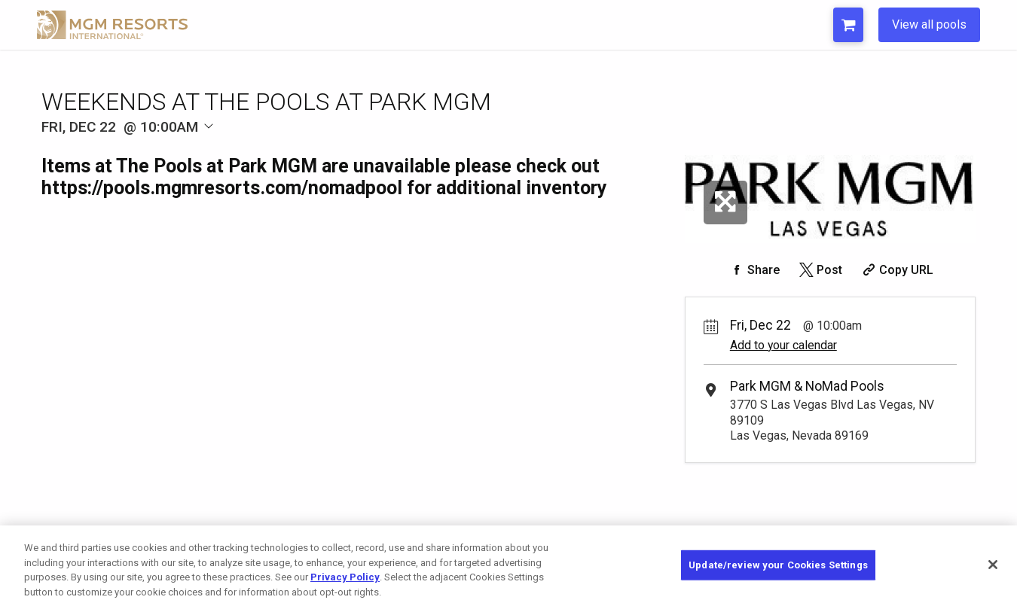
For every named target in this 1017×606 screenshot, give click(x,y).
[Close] (992, 571)
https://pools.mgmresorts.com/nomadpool (221, 188)
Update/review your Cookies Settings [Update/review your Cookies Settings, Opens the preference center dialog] (778, 571)
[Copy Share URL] (896, 270)
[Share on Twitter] (819, 270)
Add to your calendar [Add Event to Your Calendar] (783, 345)
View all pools (929, 24)
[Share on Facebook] (753, 270)
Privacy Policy (345, 583)
